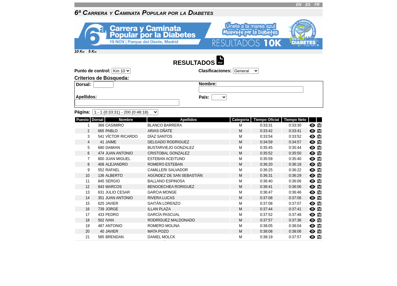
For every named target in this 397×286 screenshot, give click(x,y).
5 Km (92, 51)
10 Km (79, 51)
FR (316, 4)
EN (298, 4)
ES (308, 4)
